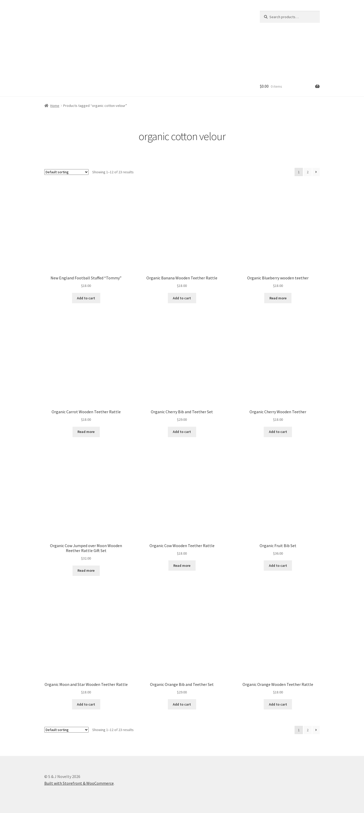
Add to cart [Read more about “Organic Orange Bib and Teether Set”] (182, 704)
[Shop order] (66, 172)
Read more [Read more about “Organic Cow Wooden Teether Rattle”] (181, 565)
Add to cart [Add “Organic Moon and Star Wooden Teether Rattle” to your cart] (86, 704)
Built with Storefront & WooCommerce (79, 783)
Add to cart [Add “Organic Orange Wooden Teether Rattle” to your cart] (278, 704)
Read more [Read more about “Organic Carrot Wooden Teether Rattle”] (86, 431)
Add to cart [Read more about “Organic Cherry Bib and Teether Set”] (182, 431)
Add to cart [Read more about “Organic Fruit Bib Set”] (278, 565)
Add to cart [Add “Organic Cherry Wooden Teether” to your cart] (278, 431)
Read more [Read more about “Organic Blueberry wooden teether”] (278, 298)
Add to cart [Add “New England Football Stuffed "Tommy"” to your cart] (86, 298)
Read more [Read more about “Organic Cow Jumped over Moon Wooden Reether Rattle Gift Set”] (86, 570)
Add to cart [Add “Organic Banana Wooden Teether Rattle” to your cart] (182, 298)
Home (54, 105)
